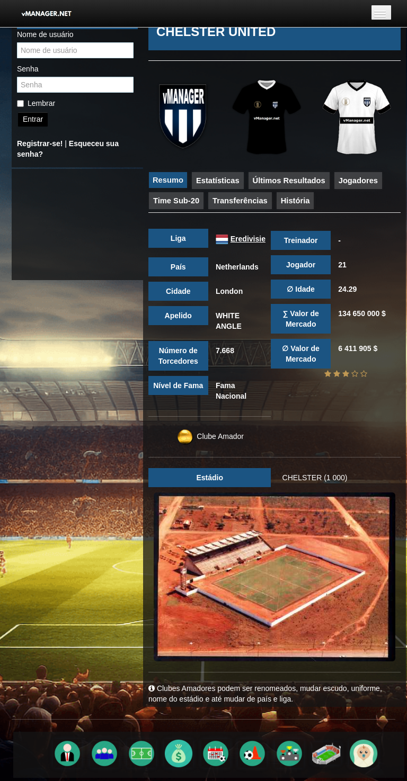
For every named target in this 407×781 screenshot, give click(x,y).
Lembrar (36, 103)
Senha (27, 69)
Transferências (240, 200)
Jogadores (358, 180)
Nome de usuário (45, 34)
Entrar (33, 119)
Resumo (168, 180)
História (295, 200)
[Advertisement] (77, 224)
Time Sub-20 (176, 200)
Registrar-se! (40, 143)
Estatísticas (218, 180)
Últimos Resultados (289, 180)
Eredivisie (248, 239)
